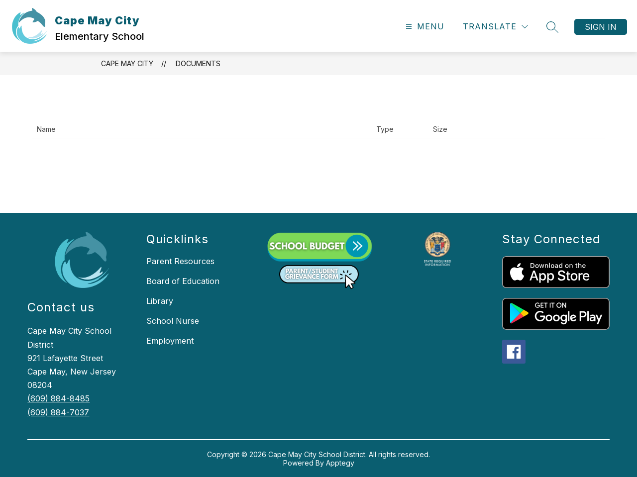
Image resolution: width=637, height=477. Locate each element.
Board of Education (182, 281)
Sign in (601, 27)
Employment (170, 341)
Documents (198, 63)
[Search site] (552, 27)
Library (159, 301)
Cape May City (127, 63)
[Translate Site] (495, 26)
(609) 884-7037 (58, 412)
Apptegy (340, 463)
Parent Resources (180, 261)
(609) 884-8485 (58, 398)
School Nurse (172, 321)
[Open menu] (423, 26)
